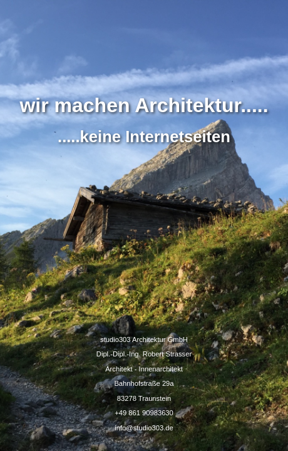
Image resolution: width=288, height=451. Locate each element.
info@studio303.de (144, 428)
